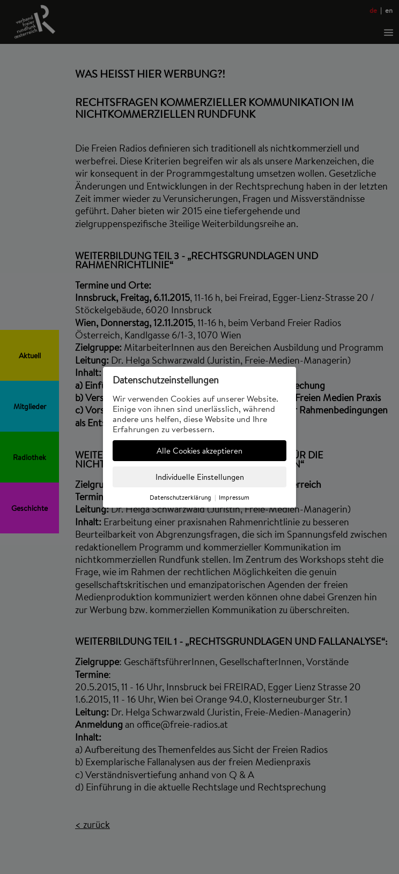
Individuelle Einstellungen (200, 477)
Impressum (234, 497)
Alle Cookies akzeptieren (199, 451)
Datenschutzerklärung (180, 497)
